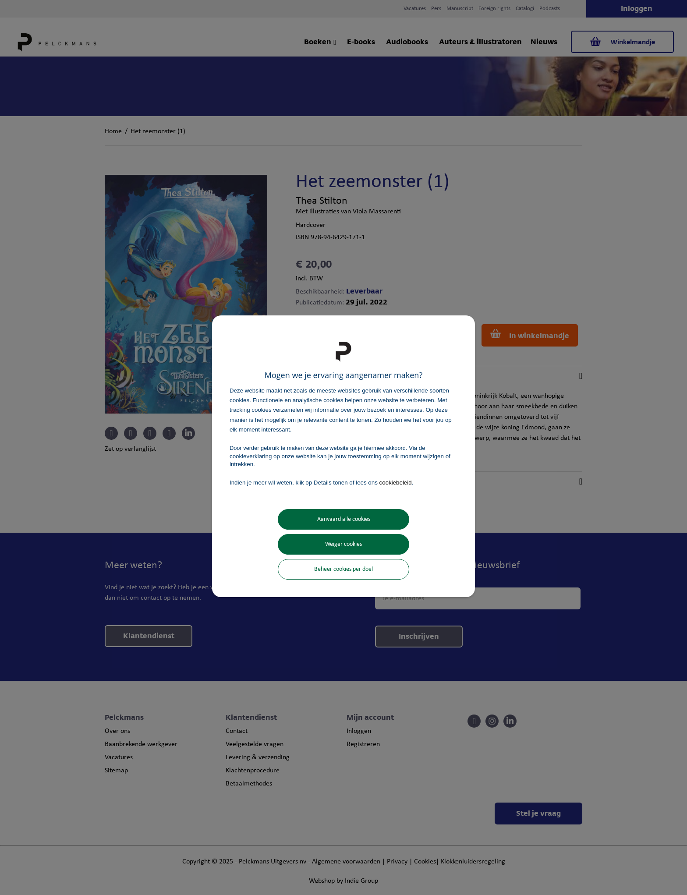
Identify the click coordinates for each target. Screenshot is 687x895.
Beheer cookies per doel (343, 569)
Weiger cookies (343, 544)
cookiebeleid (395, 482)
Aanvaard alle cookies (343, 519)
